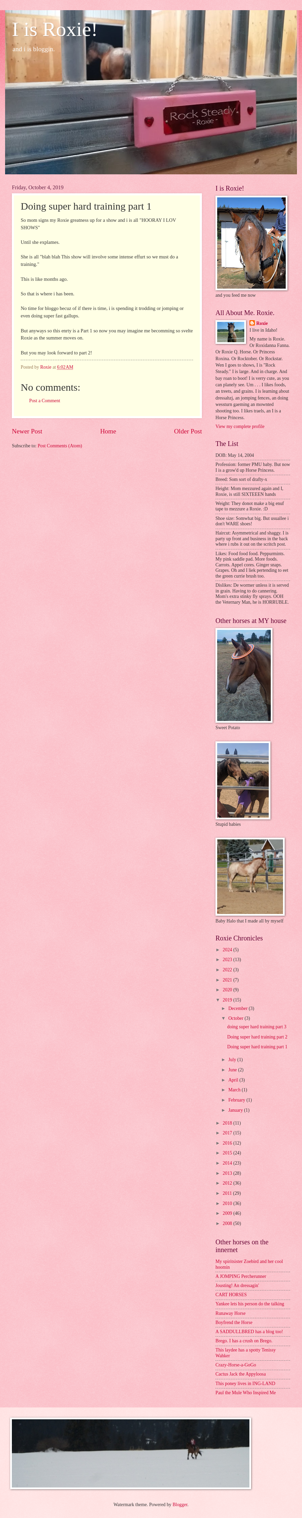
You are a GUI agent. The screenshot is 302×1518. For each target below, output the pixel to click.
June (233, 1069)
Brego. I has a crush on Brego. (243, 1340)
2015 (228, 1152)
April (234, 1080)
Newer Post (27, 431)
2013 (228, 1173)
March (235, 1089)
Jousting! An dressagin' (237, 1285)
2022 (228, 969)
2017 (228, 1132)
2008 (228, 1223)
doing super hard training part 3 (256, 1026)
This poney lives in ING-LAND (245, 1383)
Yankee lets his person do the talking (249, 1303)
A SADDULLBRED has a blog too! (249, 1331)
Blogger (179, 1504)
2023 (228, 959)
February (237, 1100)
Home (108, 431)
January (236, 1110)
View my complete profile (239, 426)
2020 (228, 989)
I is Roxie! (55, 29)
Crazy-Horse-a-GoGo (235, 1364)
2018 (228, 1123)
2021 (228, 979)
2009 (228, 1213)
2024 (228, 949)
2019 (228, 1000)
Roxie (262, 323)
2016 (228, 1143)
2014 (228, 1163)
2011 (228, 1193)
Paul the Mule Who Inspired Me (245, 1392)
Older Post (188, 431)
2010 (228, 1203)
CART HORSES (231, 1294)
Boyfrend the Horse (233, 1322)
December (238, 1008)
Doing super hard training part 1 (257, 1046)
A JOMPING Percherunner (240, 1276)
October (236, 1018)
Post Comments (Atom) (60, 445)
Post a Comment (44, 400)
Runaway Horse (230, 1313)
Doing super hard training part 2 (257, 1036)
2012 (228, 1183)
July (232, 1059)
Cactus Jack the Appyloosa (240, 1374)
